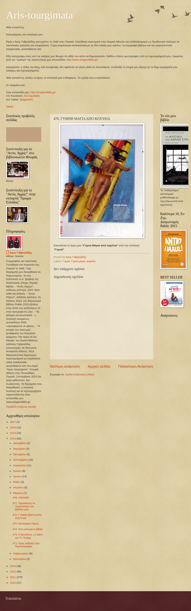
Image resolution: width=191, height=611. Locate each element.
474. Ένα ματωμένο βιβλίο (28, 529)
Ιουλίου (17, 471)
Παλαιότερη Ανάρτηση (135, 366)
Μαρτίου (18, 493)
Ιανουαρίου (20, 559)
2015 (13, 433)
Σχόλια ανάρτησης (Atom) (79, 374)
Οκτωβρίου (19, 454)
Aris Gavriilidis (31, 95)
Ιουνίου (17, 476)
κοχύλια (91, 261)
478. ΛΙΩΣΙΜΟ (21, 497)
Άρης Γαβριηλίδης (21, 252)
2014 (13, 438)
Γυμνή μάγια (78, 261)
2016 (13, 427)
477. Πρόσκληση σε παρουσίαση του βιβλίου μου (24, 506)
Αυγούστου (19, 465)
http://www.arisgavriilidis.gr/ (82, 59)
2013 (13, 566)
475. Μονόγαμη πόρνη (26, 523)
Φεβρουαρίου (21, 553)
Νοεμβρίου (19, 448)
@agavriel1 (26, 99)
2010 (13, 582)
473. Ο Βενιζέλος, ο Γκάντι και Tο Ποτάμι (28, 536)
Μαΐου (17, 482)
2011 (13, 577)
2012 (13, 571)
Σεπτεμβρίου (20, 459)
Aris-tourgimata (39, 15)
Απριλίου (18, 487)
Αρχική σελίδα (99, 366)
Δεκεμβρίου (20, 443)
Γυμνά (66, 261)
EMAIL (10, 106)
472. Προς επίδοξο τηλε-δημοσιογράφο (26, 545)
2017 (13, 422)
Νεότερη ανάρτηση (65, 366)
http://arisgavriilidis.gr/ (43, 92)
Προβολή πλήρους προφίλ (21, 406)
